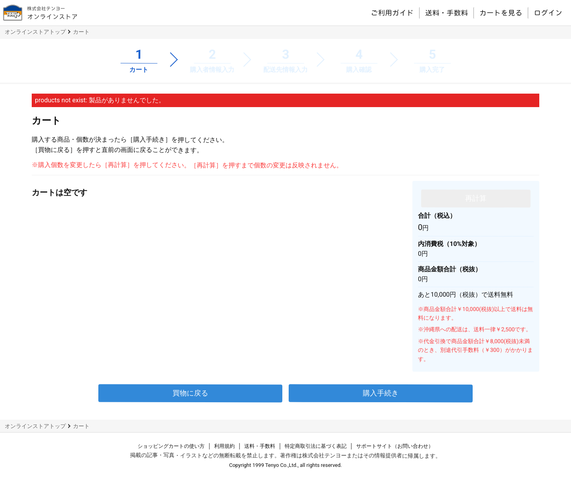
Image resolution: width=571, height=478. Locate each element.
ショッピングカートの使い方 (171, 446)
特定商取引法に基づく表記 (316, 446)
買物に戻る (190, 393)
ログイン (548, 12)
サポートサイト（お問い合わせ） (394, 446)
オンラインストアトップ (35, 32)
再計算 (476, 198)
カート (81, 32)
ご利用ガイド (392, 12)
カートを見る (500, 12)
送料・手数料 (446, 12)
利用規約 (224, 446)
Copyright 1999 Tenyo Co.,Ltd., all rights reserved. (285, 465)
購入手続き (381, 393)
